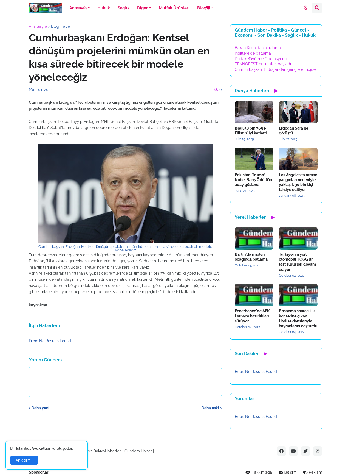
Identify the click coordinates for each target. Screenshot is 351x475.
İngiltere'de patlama (253, 53)
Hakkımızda (258, 472)
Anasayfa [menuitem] (78, 7)
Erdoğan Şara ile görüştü (293, 130)
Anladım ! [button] (24, 460)
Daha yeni (40, 408)
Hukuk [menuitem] (104, 7)
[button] (306, 8)
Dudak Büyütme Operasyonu (261, 59)
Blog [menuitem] (203, 7)
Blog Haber (61, 26)
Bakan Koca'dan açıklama (258, 48)
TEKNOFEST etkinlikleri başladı (263, 64)
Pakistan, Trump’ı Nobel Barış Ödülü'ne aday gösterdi (254, 180)
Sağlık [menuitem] (123, 7)
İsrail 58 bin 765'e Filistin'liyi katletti (251, 130)
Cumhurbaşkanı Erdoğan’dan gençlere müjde (275, 69)
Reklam (312, 472)
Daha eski (210, 408)
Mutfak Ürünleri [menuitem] (174, 7)
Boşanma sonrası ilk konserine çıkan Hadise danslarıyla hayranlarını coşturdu (298, 318)
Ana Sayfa (38, 26)
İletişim (287, 472)
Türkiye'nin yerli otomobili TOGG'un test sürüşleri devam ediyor (297, 262)
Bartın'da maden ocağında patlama (251, 257)
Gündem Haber (138, 451)
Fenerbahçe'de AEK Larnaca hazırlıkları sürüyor (252, 316)
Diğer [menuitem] (142, 7)
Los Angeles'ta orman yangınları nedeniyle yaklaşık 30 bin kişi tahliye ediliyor (298, 182)
